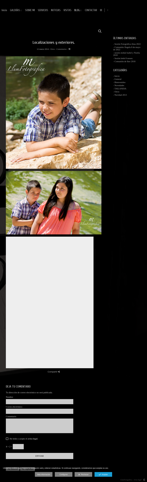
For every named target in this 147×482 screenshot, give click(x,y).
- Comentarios (61, 49)
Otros (52, 49)
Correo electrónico (14, 407)
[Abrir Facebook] (142, 10)
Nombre (9, 397)
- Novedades (118, 85)
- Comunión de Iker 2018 (124, 61)
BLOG (126, 10)
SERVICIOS (92, 10)
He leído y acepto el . (23, 439)
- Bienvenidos (119, 82)
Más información (43, 475)
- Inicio (116, 76)
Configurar (64, 475)
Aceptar (103, 475)
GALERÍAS (64, 10)
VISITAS (116, 10)
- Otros (116, 92)
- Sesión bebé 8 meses (122, 58)
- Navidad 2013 (120, 95)
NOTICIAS (105, 10)
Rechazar (83, 475)
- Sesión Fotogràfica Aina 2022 (127, 44)
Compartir (54, 371)
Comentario (11, 416)
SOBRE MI (79, 10)
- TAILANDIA (119, 88)
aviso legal (32, 439)
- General (117, 79)
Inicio (53, 10)
